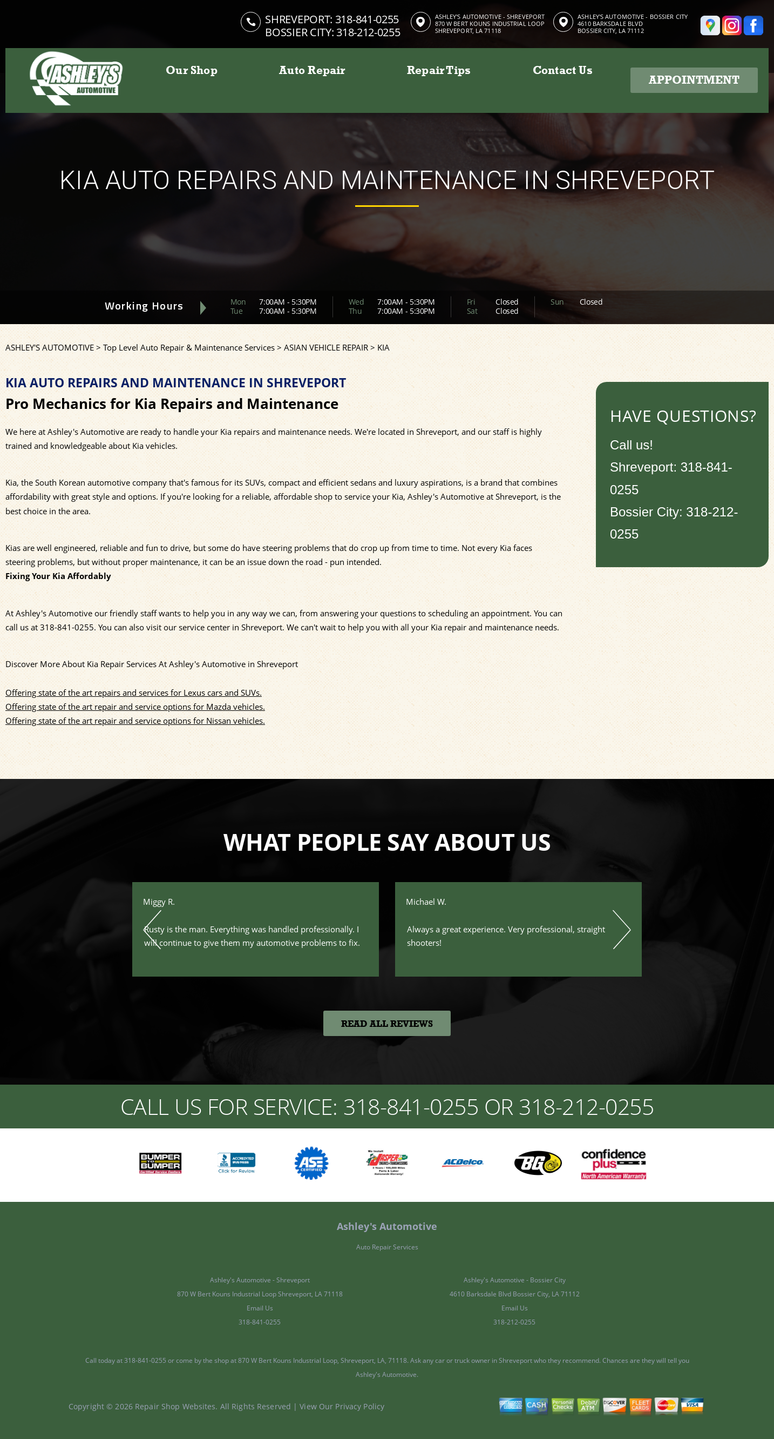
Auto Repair (312, 70)
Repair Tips (439, 70)
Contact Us (563, 70)
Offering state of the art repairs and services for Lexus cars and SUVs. (133, 692)
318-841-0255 (367, 19)
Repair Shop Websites (175, 1406)
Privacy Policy (359, 1406)
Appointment (694, 80)
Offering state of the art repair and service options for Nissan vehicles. (135, 720)
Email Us (260, 1308)
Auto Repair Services (387, 1247)
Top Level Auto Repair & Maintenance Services (189, 347)
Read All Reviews (387, 1024)
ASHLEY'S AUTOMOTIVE (49, 347)
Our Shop (192, 70)
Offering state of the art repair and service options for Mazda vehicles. (135, 706)
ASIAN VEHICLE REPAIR (326, 347)
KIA (383, 347)
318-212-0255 (514, 1322)
